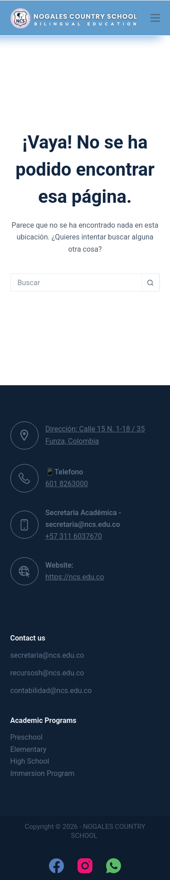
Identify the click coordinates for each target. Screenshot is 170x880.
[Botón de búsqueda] (150, 282)
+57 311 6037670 (73, 536)
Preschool (26, 737)
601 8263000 (66, 483)
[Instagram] (85, 865)
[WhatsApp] (113, 865)
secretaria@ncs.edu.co (47, 655)
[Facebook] (56, 865)
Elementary (28, 749)
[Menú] (155, 18)
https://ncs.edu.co (74, 577)
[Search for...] (76, 282)
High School (29, 761)
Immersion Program (42, 773)
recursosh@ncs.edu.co (47, 673)
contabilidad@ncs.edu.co (51, 690)
